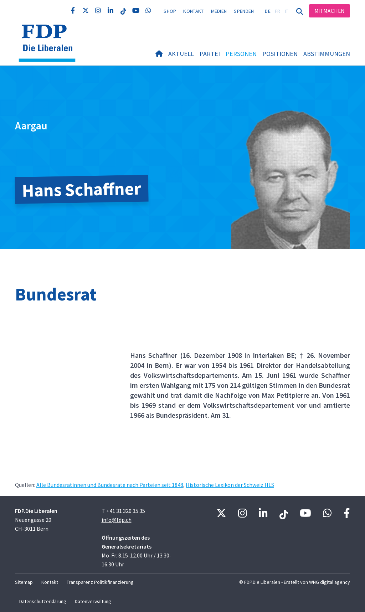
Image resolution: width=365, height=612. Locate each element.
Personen (241, 54)
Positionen (280, 54)
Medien (219, 11)
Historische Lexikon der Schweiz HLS (230, 484)
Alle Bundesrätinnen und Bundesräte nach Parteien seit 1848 (109, 484)
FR (278, 11)
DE (268, 11)
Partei (210, 54)
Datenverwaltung (93, 601)
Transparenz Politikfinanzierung (100, 582)
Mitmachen (329, 10)
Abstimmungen (326, 54)
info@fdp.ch (117, 519)
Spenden (244, 11)
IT (287, 11)
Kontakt (193, 11)
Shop (170, 11)
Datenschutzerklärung (42, 601)
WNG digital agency (329, 582)
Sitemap (24, 582)
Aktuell (181, 54)
